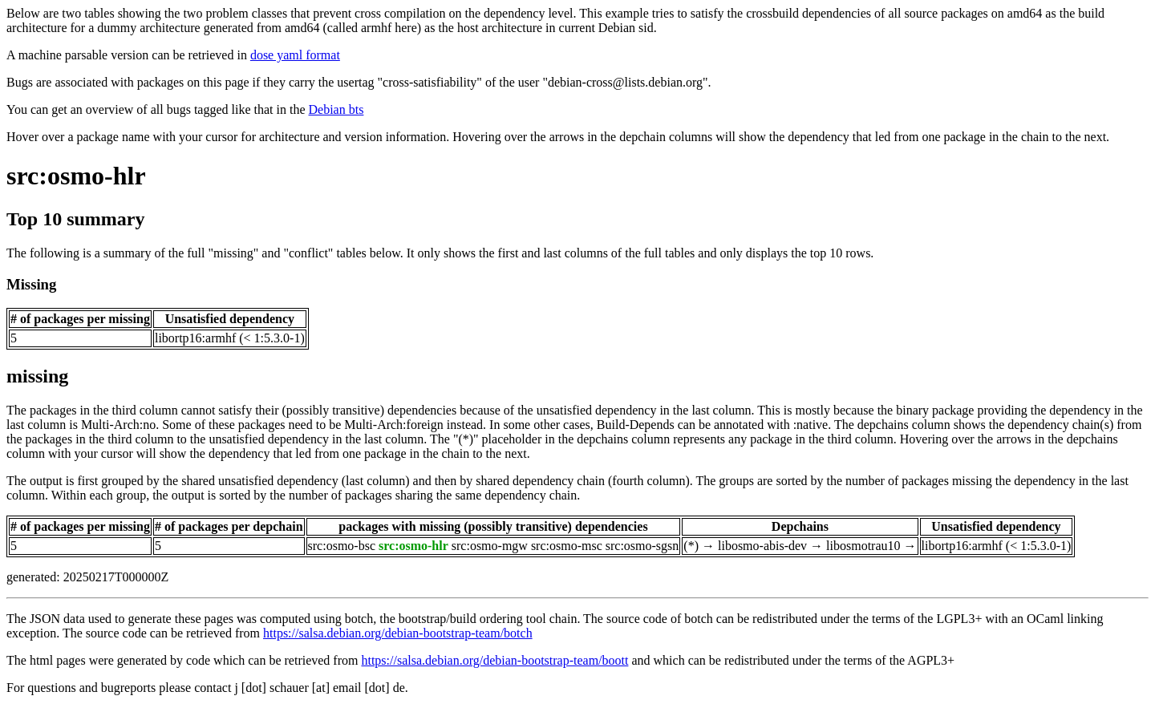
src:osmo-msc (566, 545)
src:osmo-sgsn (642, 545)
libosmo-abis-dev (762, 545)
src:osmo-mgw (490, 545)
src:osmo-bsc (341, 545)
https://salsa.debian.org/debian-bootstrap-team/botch (398, 633)
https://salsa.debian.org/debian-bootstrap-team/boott (494, 660)
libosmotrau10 (863, 545)
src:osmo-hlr (76, 175)
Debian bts (336, 109)
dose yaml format (295, 55)
